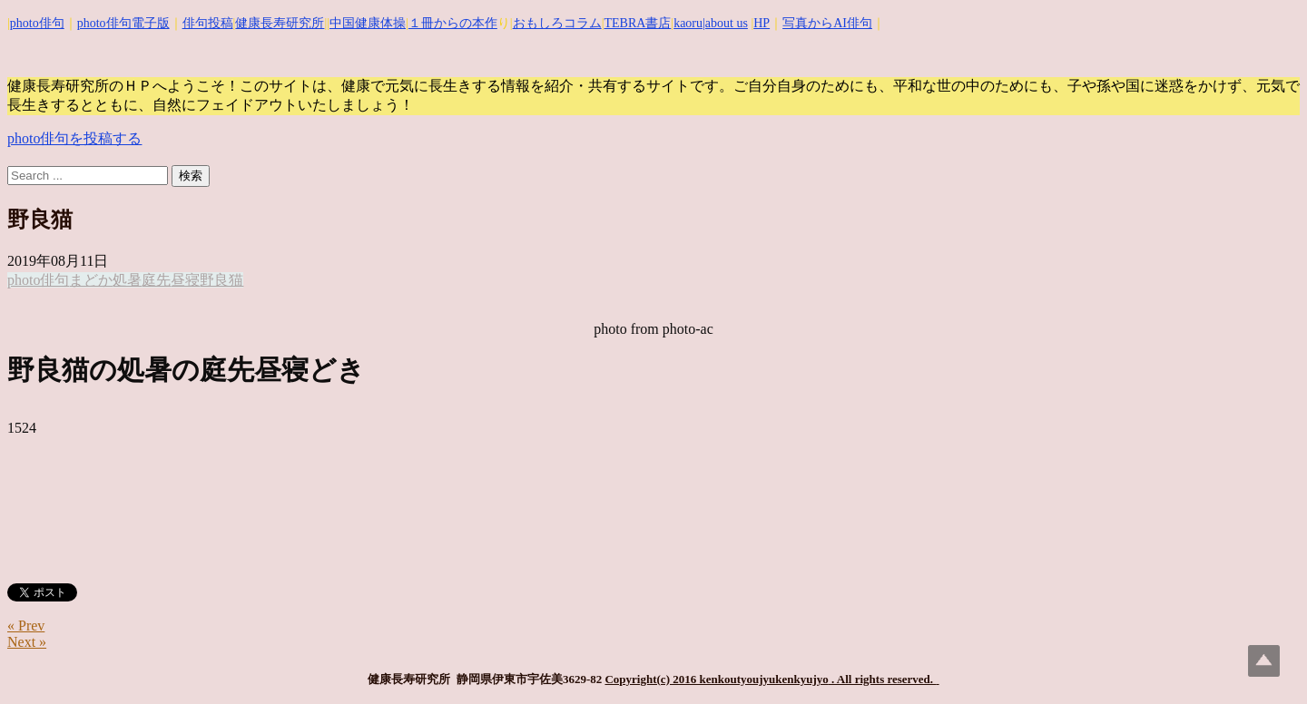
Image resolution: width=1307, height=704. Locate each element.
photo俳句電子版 (123, 23)
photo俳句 (37, 23)
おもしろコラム (557, 23)
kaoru (688, 23)
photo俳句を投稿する (74, 138)
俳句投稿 (207, 23)
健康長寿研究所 (279, 23)
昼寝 (185, 280)
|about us (725, 23)
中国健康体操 (367, 23)
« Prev (25, 625)
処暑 (127, 280)
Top (1264, 661)
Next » (26, 642)
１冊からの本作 (452, 23)
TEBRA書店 (637, 23)
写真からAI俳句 (827, 23)
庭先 (156, 280)
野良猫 (221, 280)
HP (761, 23)
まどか (91, 280)
